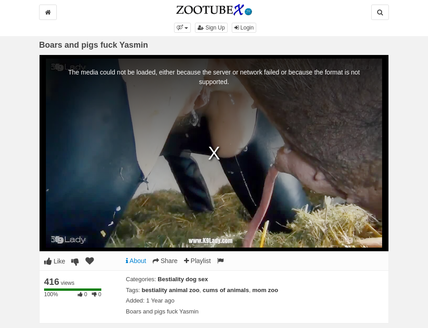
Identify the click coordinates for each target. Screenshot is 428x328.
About (136, 260)
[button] (182, 28)
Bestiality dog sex (183, 279)
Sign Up (211, 28)
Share (165, 260)
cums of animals (226, 290)
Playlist (197, 260)
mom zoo (265, 290)
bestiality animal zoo (170, 290)
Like (54, 261)
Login (244, 28)
